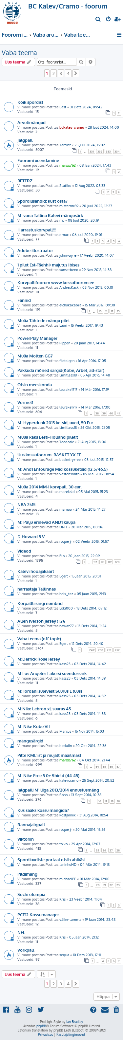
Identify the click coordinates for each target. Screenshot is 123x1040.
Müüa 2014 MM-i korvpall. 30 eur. (49, 486)
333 (108, 151)
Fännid (24, 300)
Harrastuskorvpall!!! (36, 229)
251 (109, 650)
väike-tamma (70, 919)
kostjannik (67, 815)
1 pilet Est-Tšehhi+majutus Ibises (48, 264)
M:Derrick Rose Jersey (38, 659)
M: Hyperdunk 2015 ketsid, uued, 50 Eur (55, 422)
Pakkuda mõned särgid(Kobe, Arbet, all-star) (60, 370)
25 (97, 850)
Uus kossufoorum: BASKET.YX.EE (49, 454)
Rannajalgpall (31, 824)
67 (118, 766)
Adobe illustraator (35, 250)
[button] (75, 73)
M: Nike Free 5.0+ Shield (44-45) (48, 775)
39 (104, 413)
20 (98, 885)
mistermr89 (68, 206)
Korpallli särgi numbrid (40, 603)
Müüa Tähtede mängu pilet (43, 320)
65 (104, 766)
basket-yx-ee (70, 459)
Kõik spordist (30, 102)
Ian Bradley (74, 1022)
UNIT (63, 527)
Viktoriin (25, 839)
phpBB (41, 1026)
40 (111, 413)
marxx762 (67, 165)
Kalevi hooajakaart (35, 571)
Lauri (63, 325)
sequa (64, 955)
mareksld (67, 491)
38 (97, 413)
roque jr (65, 541)
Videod (24, 551)
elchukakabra (70, 305)
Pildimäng (27, 874)
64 (97, 766)
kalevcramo (68, 780)
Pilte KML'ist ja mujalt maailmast (49, 755)
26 (104, 850)
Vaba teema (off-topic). (39, 638)
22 (111, 885)
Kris (62, 899)
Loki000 (66, 608)
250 (100, 650)
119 (110, 562)
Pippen (64, 343)
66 (111, 766)
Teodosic (66, 442)
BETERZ (24, 180)
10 (100, 311)
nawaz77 (66, 626)
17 (106, 801)
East (62, 107)
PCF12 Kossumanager (38, 914)
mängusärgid (30, 740)
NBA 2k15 (26, 504)
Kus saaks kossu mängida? (43, 810)
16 (99, 801)
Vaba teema (19, 52)
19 (118, 801)
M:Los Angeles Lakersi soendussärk (52, 673)
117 (95, 562)
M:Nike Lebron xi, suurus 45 (44, 708)
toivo (63, 844)
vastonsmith (69, 474)
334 (117, 151)
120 (117, 562)
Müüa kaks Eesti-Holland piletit (47, 437)
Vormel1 (25, 402)
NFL (21, 932)
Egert (63, 576)
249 (91, 650)
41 (118, 413)
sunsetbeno (68, 269)
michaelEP (67, 879)
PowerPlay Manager (37, 338)
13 (118, 311)
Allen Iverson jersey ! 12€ (41, 621)
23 (118, 885)
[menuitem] (98, 20)
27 (111, 850)
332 (99, 151)
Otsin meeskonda (34, 384)
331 (92, 151)
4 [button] (68, 73)
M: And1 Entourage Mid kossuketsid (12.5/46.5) (62, 469)
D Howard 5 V (31, 536)
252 (117, 650)
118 (102, 562)
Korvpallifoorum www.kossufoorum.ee (55, 282)
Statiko (65, 185)
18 (112, 801)
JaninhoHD (67, 864)
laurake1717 (68, 389)
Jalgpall (24, 140)
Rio (62, 556)
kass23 (65, 664)
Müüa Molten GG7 (35, 355)
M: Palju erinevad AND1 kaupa (46, 522)
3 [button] (61, 73)
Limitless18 (68, 375)
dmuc (64, 234)
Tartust (65, 145)
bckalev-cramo (71, 127)
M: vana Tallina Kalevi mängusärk (50, 215)
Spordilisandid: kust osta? (42, 201)
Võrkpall (25, 950)
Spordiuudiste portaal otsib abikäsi (51, 859)
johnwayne (67, 255)
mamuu (65, 509)
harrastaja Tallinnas (36, 589)
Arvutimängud (31, 122)
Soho (63, 795)
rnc (61, 220)
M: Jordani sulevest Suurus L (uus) (49, 691)
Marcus (65, 731)
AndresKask (69, 287)
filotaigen (66, 360)
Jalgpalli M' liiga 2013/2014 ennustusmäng (58, 790)
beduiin (65, 745)
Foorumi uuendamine (38, 160)
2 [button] (53, 73)
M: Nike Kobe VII (33, 726)
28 (118, 850)
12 (112, 311)
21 (104, 885)
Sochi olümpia (31, 894)
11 (106, 311)
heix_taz (66, 594)
